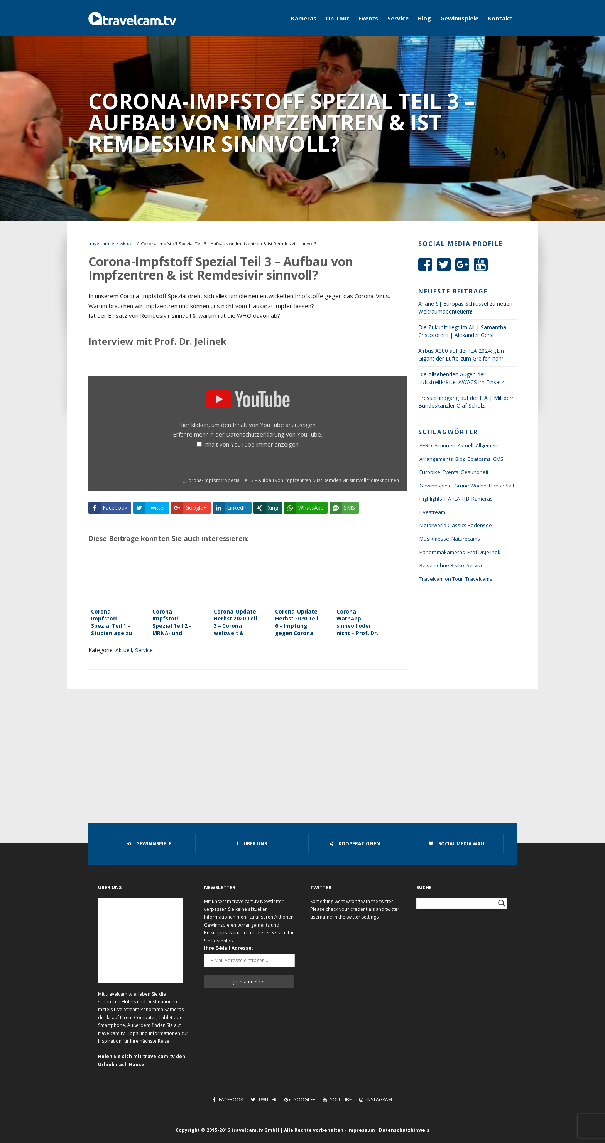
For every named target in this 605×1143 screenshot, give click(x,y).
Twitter (264, 1099)
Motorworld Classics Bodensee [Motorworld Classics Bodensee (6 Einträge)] (455, 525)
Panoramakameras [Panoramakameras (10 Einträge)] (442, 552)
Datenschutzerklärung (255, 434)
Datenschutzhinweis (404, 1130)
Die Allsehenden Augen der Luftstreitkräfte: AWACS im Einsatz (461, 378)
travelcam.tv (101, 243)
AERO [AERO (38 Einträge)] (425, 445)
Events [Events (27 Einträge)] (450, 472)
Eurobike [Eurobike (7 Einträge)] (429, 472)
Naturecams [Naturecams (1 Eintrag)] (465, 538)
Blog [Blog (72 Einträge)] (460, 458)
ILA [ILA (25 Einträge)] (456, 498)
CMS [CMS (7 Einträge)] (498, 458)
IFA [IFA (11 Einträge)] (447, 498)
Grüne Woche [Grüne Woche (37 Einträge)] (470, 485)
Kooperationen (355, 843)
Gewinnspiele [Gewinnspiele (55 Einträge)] (435, 485)
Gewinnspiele (459, 18)
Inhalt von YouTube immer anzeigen (251, 444)
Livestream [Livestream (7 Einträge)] (432, 512)
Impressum (361, 1130)
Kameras (303, 18)
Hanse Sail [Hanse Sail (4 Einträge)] (501, 485)
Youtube (337, 1099)
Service (398, 18)
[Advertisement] (302, 747)
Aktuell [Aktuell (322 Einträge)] (465, 445)
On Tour (337, 18)
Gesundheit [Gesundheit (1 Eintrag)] (474, 472)
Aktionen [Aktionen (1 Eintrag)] (444, 445)
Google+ (299, 1099)
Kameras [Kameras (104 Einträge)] (482, 498)
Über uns (252, 843)
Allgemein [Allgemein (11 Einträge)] (487, 445)
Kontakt (500, 18)
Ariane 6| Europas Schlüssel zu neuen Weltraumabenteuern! (465, 307)
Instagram (375, 1099)
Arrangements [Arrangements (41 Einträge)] (436, 458)
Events (368, 18)
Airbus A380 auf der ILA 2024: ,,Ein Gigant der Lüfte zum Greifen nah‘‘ (461, 354)
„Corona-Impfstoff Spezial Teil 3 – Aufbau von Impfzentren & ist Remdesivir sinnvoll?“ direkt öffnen (291, 480)
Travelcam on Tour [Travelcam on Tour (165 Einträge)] (441, 578)
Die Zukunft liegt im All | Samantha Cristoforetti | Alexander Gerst (462, 331)
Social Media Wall (457, 843)
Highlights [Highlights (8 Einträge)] (430, 498)
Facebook (228, 1099)
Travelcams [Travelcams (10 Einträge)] (478, 578)
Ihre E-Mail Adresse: (228, 948)
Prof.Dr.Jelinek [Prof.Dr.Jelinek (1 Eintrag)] (483, 552)
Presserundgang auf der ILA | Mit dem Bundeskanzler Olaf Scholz (466, 401)
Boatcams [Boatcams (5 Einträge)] (479, 458)
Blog (424, 18)
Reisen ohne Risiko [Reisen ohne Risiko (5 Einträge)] (441, 565)
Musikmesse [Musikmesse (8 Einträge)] (434, 538)
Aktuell (127, 243)
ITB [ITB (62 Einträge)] (465, 498)
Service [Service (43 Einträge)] (475, 565)
